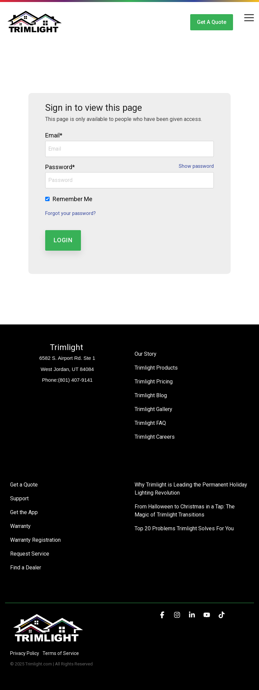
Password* (60, 166)
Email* (53, 135)
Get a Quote (211, 22)
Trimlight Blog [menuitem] (151, 395)
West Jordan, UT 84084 (67, 369)
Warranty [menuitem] (20, 526)
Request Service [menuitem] (29, 554)
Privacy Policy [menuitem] (24, 653)
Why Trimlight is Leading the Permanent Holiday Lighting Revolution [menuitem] (192, 488)
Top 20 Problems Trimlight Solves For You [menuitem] (184, 528)
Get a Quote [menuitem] (24, 484)
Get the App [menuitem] (24, 512)
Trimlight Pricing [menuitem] (154, 381)
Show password (196, 166)
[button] (249, 17)
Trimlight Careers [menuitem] (155, 437)
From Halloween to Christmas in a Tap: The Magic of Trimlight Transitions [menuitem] (185, 510)
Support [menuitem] (19, 498)
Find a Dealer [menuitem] (25, 567)
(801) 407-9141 (75, 380)
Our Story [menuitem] (145, 354)
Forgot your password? (70, 213)
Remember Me (72, 198)
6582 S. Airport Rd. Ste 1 (67, 358)
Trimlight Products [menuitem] (156, 368)
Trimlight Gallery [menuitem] (153, 409)
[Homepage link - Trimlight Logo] (48, 642)
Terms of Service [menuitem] (60, 653)
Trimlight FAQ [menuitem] (150, 423)
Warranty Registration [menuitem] (35, 540)
